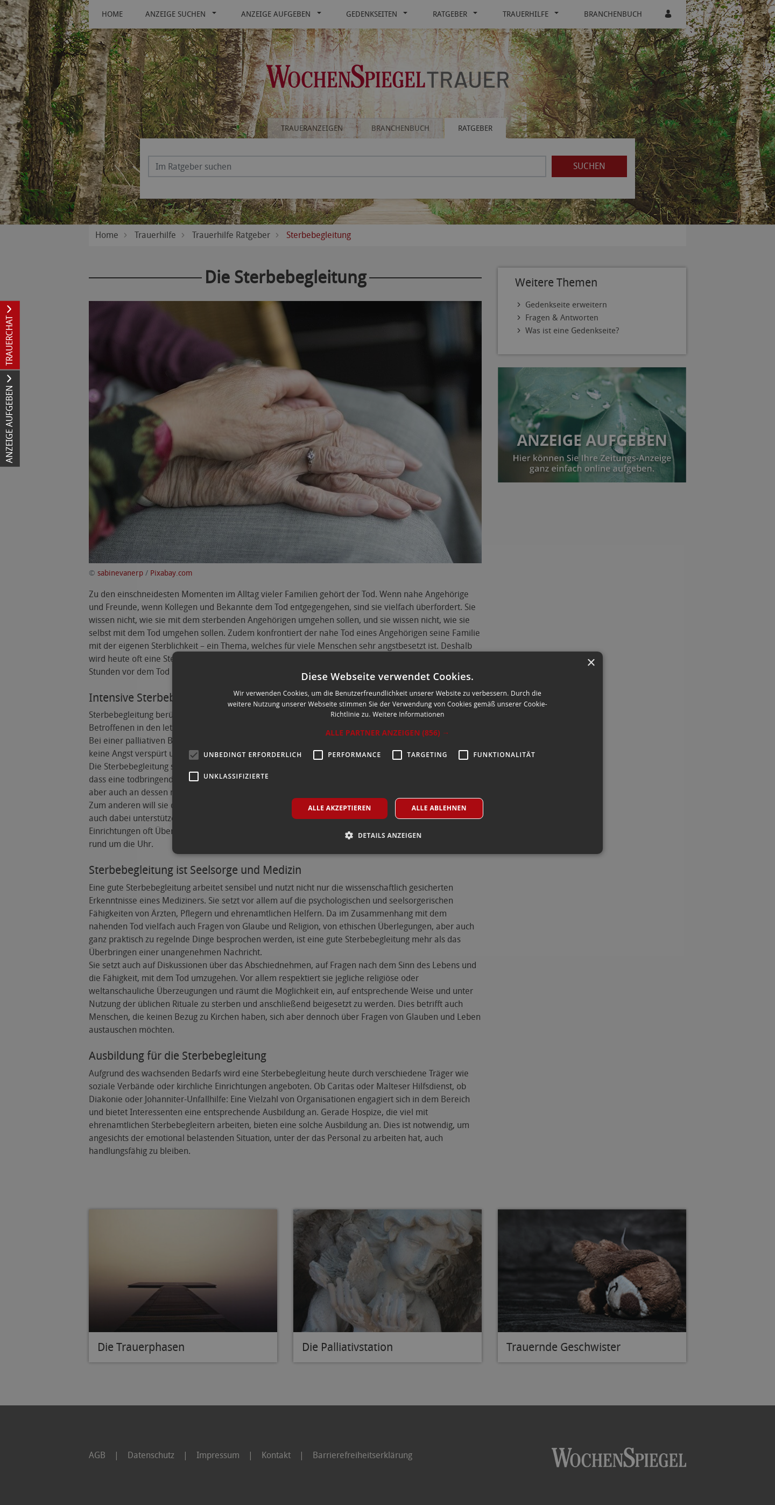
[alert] (387, 752)
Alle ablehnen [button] (439, 808)
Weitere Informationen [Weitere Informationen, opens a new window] (408, 714)
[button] (388, 733)
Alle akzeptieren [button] (339, 808)
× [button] (591, 663)
